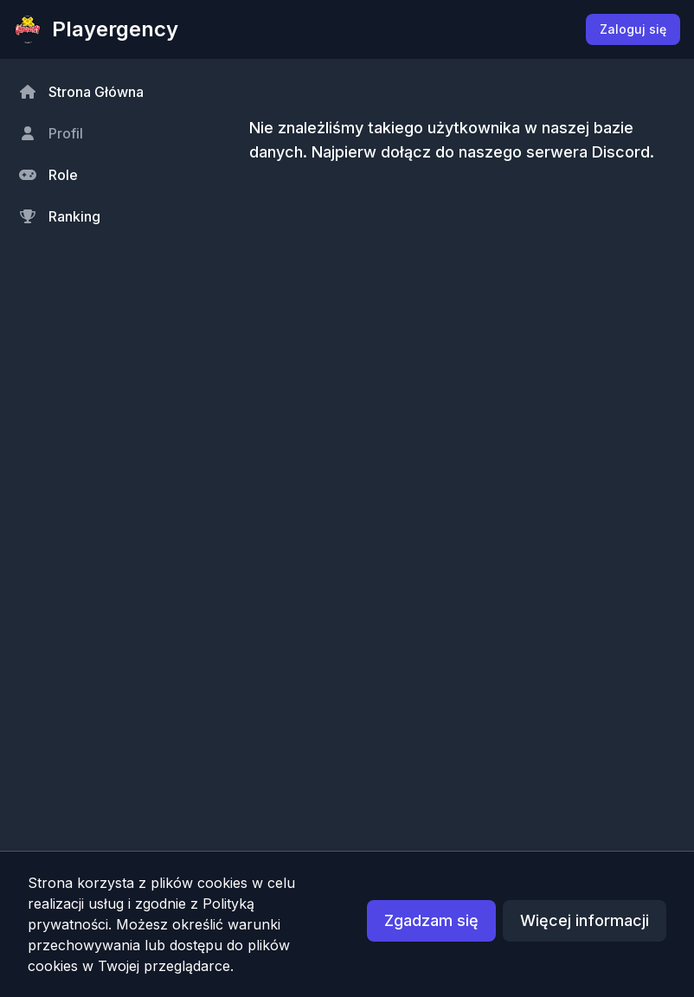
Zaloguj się (633, 29)
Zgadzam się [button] (431, 920)
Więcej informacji (584, 920)
